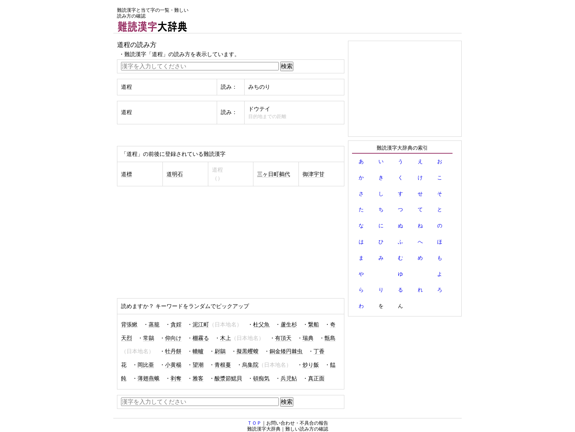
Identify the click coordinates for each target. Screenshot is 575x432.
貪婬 (176, 324)
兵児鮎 (289, 378)
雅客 (198, 378)
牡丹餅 (173, 351)
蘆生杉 (289, 324)
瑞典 (308, 338)
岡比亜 (146, 365)
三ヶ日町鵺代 (273, 174)
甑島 (330, 338)
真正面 (316, 378)
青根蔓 (223, 365)
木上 (225, 338)
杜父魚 (261, 324)
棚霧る (201, 338)
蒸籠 (154, 324)
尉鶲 (220, 351)
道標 (126, 174)
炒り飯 (311, 365)
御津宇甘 (314, 174)
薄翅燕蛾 (149, 378)
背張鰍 (129, 324)
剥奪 (176, 378)
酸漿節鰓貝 (228, 378)
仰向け (173, 338)
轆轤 (198, 351)
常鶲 (148, 338)
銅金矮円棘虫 (286, 351)
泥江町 (201, 324)
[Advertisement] (328, 16)
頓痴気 (261, 378)
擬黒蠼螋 (248, 351)
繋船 (313, 324)
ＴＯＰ (254, 423)
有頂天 (283, 338)
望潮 (198, 365)
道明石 (174, 174)
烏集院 (250, 365)
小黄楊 (173, 365)
